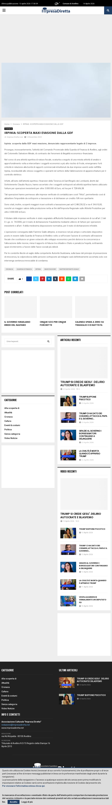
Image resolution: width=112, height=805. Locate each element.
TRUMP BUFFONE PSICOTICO (92, 529)
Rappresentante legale (69, 269)
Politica (8, 429)
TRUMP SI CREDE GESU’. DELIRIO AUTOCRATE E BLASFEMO (82, 384)
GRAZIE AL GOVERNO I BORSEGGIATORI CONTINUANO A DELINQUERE (93, 565)
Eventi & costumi (12, 425)
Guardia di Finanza (24, 269)
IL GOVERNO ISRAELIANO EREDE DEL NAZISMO (17, 323)
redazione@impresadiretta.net (15, 725)
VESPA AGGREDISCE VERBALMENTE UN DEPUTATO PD (92, 599)
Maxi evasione (50, 269)
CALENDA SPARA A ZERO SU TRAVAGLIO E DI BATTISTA (89, 323)
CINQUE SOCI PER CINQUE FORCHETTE (53, 323)
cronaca (9, 269)
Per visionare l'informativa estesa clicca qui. (23, 786)
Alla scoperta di (11, 408)
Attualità (8, 412)
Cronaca (8, 129)
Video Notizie (10, 438)
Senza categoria (12, 434)
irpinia (38, 269)
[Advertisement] (56, 40)
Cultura (7, 421)
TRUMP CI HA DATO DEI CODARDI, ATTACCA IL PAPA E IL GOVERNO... (93, 416)
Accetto (13, 802)
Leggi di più (27, 802)
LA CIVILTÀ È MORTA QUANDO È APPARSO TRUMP (89, 453)
